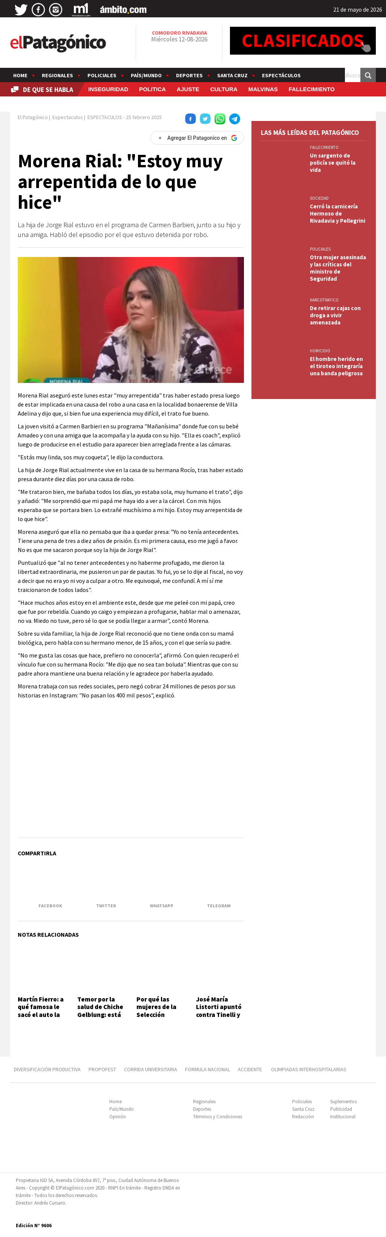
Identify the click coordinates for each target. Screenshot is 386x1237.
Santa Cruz (232, 75)
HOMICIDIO (320, 350)
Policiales (101, 75)
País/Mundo (146, 75)
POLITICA (152, 89)
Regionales (57, 75)
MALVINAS (263, 89)
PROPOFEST (102, 1069)
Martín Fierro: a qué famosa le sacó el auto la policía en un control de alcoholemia (41, 1018)
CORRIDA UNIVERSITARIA (150, 1069)
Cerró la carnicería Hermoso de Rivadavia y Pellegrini (337, 213)
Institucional (342, 1116)
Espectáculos (281, 75)
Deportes (189, 75)
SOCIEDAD (319, 198)
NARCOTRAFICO (324, 300)
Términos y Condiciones (217, 1116)
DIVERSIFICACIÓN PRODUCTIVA (47, 1069)
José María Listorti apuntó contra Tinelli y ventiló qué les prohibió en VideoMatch (219, 1018)
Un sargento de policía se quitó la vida (332, 162)
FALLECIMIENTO (312, 89)
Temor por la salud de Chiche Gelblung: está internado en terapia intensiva (100, 1018)
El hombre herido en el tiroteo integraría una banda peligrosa (336, 366)
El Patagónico (33, 117)
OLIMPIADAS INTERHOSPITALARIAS (308, 1069)
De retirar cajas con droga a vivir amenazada (335, 315)
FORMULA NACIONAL (207, 1069)
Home (20, 75)
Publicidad (341, 1109)
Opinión (117, 1116)
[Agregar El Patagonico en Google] (197, 138)
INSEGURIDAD (108, 89)
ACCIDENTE (250, 1069)
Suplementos (343, 1101)
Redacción (303, 1116)
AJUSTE (188, 89)
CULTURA (223, 89)
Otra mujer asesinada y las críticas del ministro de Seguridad (338, 268)
